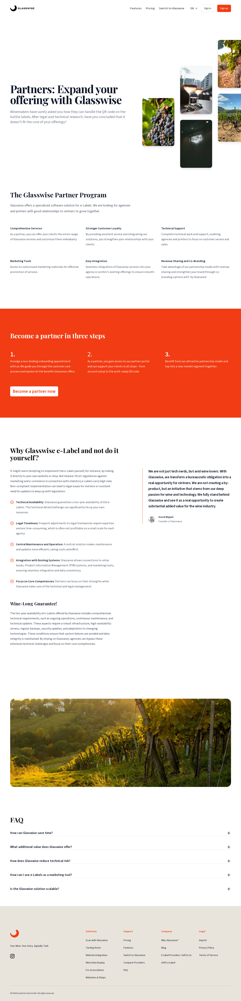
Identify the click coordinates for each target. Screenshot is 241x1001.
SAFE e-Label (168, 963)
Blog (163, 948)
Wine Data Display (95, 963)
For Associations (95, 970)
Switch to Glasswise (171, 8)
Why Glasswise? (170, 940)
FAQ (125, 970)
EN (194, 8)
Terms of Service (208, 955)
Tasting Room (93, 948)
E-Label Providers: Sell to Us (176, 955)
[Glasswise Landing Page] (22, 8)
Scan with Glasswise (97, 940)
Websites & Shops (96, 977)
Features (135, 8)
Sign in (207, 8)
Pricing (150, 8)
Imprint (203, 940)
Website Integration (96, 955)
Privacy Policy (206, 948)
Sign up (224, 8)
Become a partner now (34, 391)
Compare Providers (134, 963)
